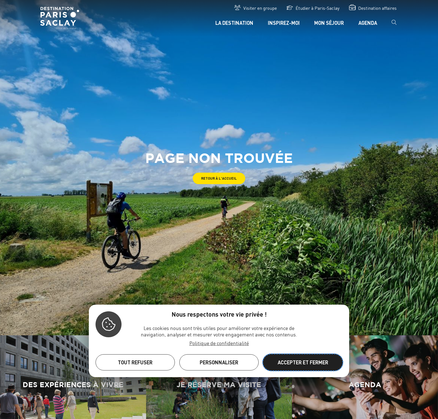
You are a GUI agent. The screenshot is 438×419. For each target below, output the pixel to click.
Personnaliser (219, 362)
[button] (219, 178)
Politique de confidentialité (219, 343)
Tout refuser (135, 362)
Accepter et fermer (303, 362)
